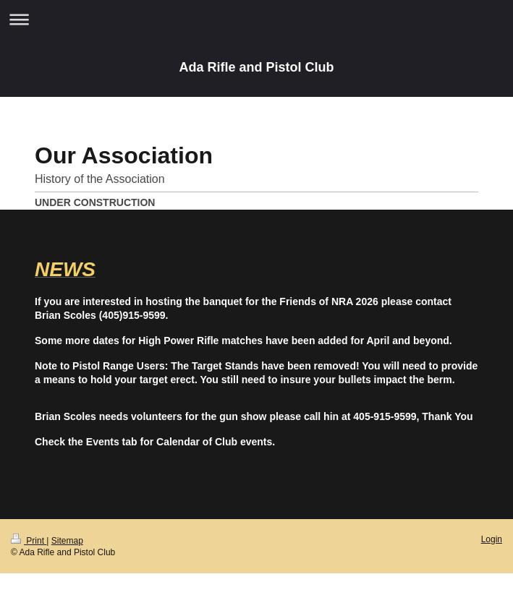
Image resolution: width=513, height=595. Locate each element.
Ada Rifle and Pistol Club (256, 67)
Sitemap (67, 541)
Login (491, 539)
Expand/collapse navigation (256, 19)
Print (28, 541)
